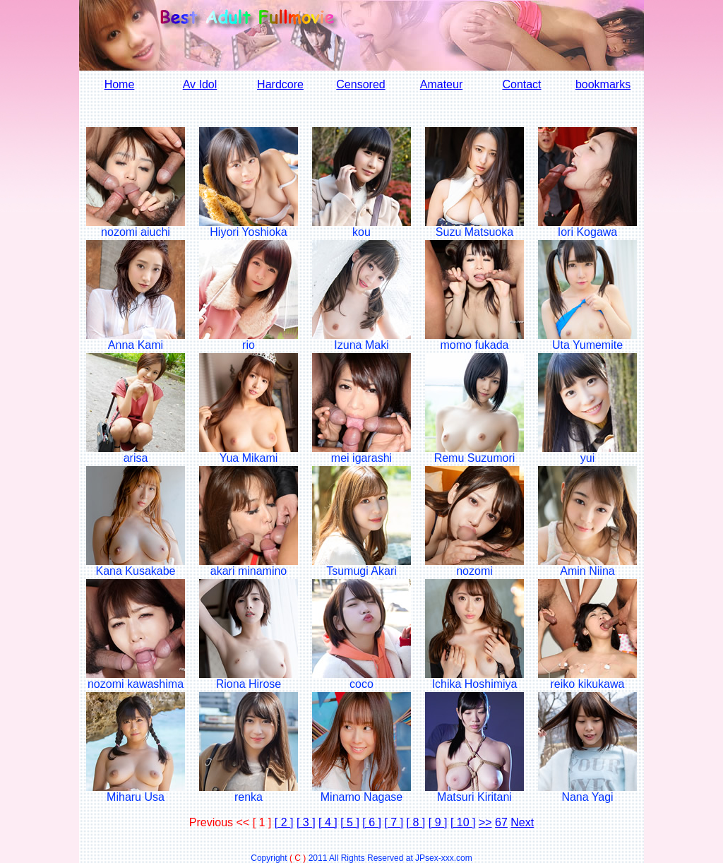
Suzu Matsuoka (474, 232)
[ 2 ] (284, 822)
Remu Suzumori (474, 458)
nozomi (474, 571)
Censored (360, 84)
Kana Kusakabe (136, 571)
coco (361, 684)
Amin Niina (587, 571)
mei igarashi (361, 458)
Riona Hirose (248, 684)
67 (501, 822)
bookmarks (603, 84)
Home (119, 84)
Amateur (441, 84)
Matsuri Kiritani (474, 797)
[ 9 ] (438, 822)
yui (587, 458)
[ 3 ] (306, 822)
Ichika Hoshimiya (475, 684)
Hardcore (280, 84)
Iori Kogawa (588, 232)
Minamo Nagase (362, 797)
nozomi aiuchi (135, 232)
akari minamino (248, 571)
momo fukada (475, 345)
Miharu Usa (136, 797)
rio (248, 345)
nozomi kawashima (136, 684)
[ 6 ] (371, 822)
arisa (136, 458)
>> (485, 822)
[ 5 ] (349, 822)
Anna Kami (135, 345)
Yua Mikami (249, 458)
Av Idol (200, 84)
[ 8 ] (416, 822)
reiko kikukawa (588, 684)
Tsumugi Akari (361, 571)
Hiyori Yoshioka (248, 232)
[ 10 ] (463, 822)
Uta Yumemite (587, 345)
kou (361, 232)
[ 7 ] (393, 822)
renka (248, 797)
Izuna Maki (361, 345)
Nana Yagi (587, 797)
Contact (521, 84)
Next (522, 822)
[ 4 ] (327, 822)
